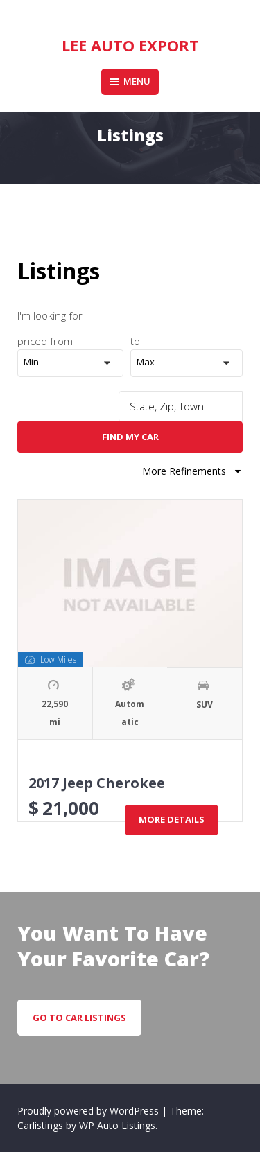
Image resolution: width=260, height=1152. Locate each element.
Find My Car (130, 436)
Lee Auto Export (130, 45)
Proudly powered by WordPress (89, 1110)
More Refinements (192, 471)
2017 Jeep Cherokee (96, 783)
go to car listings (79, 1017)
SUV (204, 704)
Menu (130, 81)
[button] (73, 363)
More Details (172, 819)
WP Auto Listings (117, 1125)
